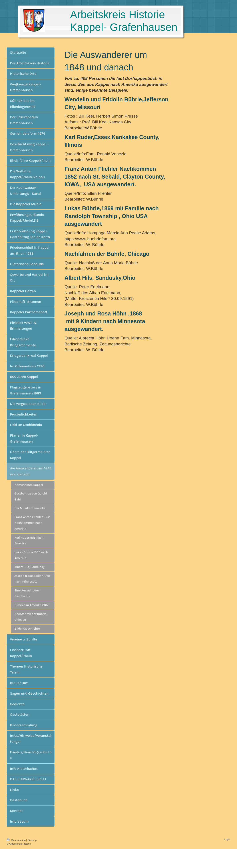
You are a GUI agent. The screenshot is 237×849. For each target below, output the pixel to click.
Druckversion (16, 840)
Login (227, 839)
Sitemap (32, 840)
